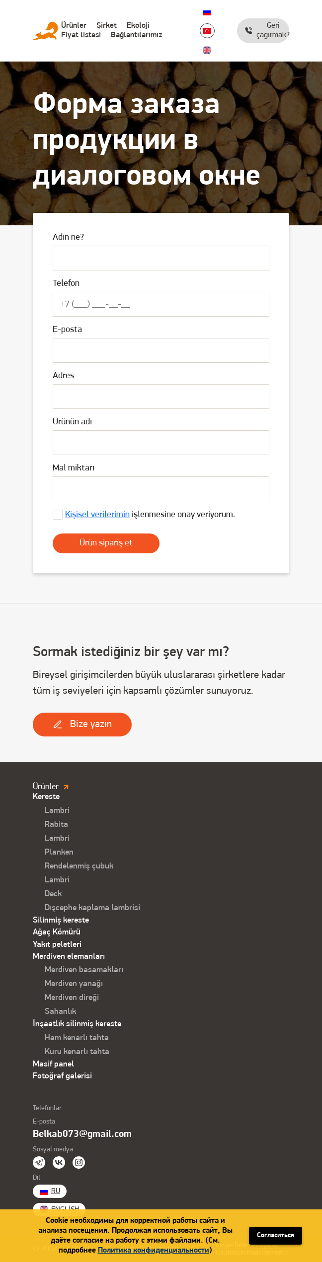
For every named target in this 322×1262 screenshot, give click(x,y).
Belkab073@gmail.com (82, 1134)
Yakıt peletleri (57, 944)
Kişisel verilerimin (97, 515)
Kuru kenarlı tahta (77, 1052)
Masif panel (53, 1064)
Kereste (46, 797)
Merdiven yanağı (74, 984)
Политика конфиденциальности (153, 1251)
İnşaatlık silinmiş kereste (77, 1024)
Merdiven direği (72, 998)
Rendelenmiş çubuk (79, 866)
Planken (59, 852)
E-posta (67, 329)
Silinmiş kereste (61, 920)
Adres (63, 376)
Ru (207, 11)
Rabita (56, 824)
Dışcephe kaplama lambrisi (92, 908)
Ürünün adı (72, 422)
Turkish (207, 30)
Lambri (57, 810)
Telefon (66, 283)
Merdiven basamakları (84, 970)
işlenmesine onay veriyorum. (150, 515)
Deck (53, 894)
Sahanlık (60, 1011)
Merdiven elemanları (69, 956)
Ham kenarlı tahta (77, 1038)
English (207, 50)
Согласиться (275, 1235)
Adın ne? (68, 237)
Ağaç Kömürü (56, 932)
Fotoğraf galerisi (62, 1076)
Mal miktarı (73, 468)
